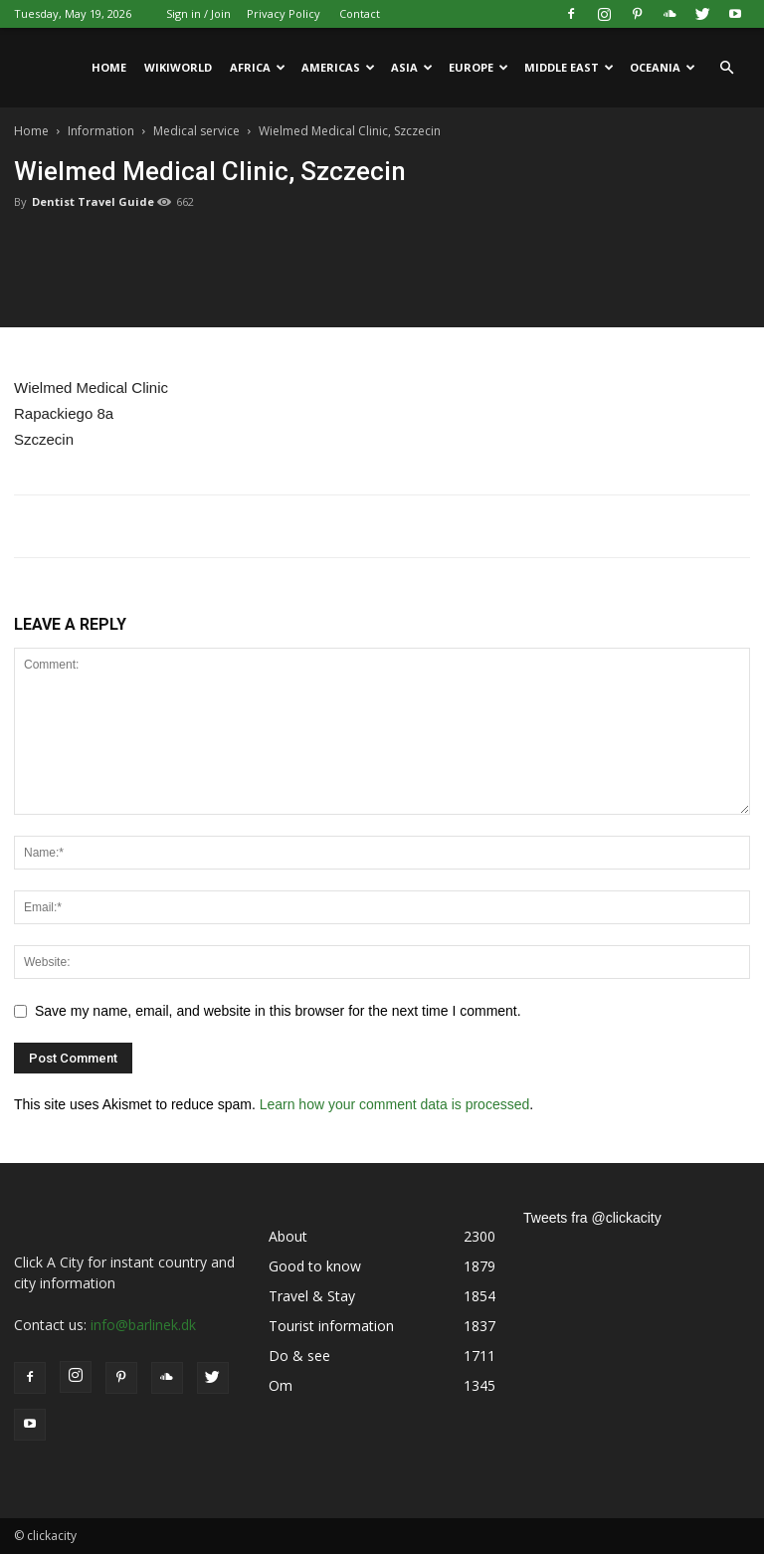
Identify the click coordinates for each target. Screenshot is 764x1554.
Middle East (569, 67)
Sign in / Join (198, 13)
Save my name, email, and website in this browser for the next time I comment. (278, 1011)
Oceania (662, 67)
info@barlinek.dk (143, 1324)
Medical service (196, 130)
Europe (478, 67)
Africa (258, 67)
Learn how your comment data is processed (395, 1104)
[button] (726, 68)
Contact (359, 13)
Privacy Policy (283, 13)
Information (101, 130)
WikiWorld (178, 67)
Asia (412, 67)
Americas (338, 67)
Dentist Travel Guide (93, 201)
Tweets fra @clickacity (592, 1218)
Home (109, 67)
